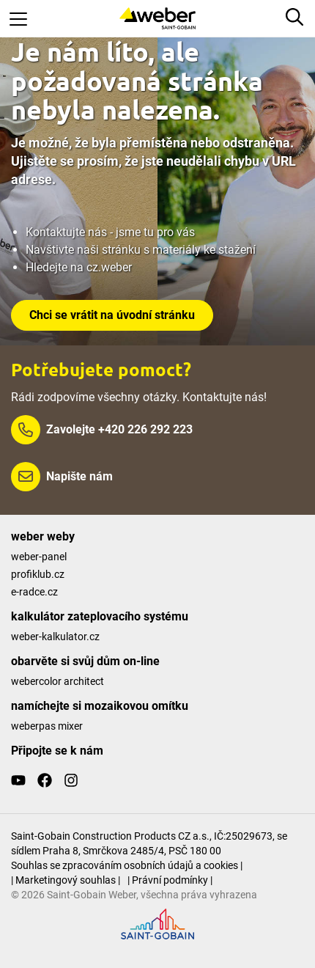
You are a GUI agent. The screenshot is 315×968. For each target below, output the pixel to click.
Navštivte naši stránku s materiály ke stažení (141, 250)
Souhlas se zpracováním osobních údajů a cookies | (126, 865)
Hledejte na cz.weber (79, 267)
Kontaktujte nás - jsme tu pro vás (110, 232)
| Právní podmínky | (169, 880)
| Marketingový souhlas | (65, 880)
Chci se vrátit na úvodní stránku (112, 315)
